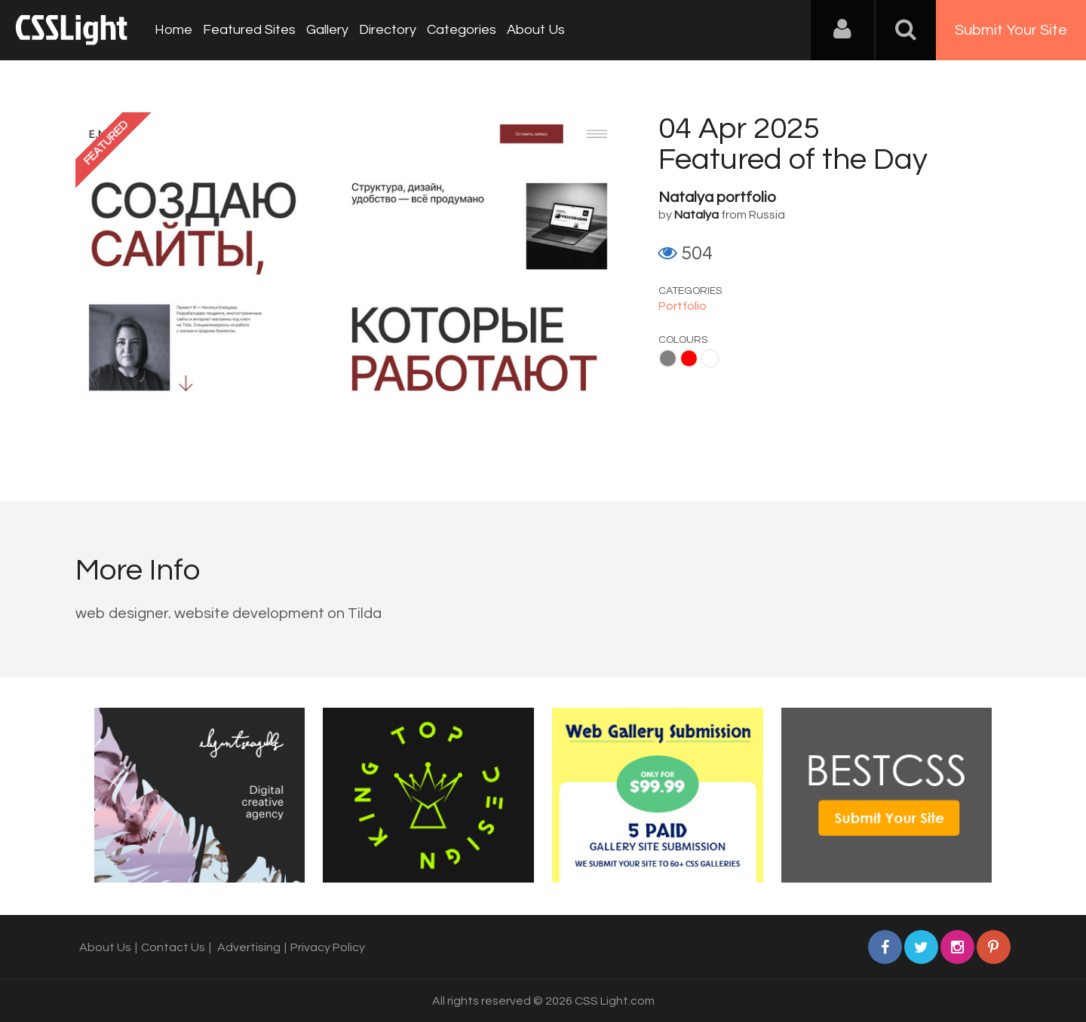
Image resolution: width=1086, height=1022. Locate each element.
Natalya (696, 215)
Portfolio (682, 306)
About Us (536, 30)
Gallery (327, 30)
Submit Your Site (1011, 30)
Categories (461, 30)
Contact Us (173, 947)
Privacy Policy (327, 947)
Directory (387, 30)
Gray (667, 358)
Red (689, 358)
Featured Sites (249, 30)
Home (173, 30)
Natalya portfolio (717, 197)
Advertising (249, 947)
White (710, 358)
